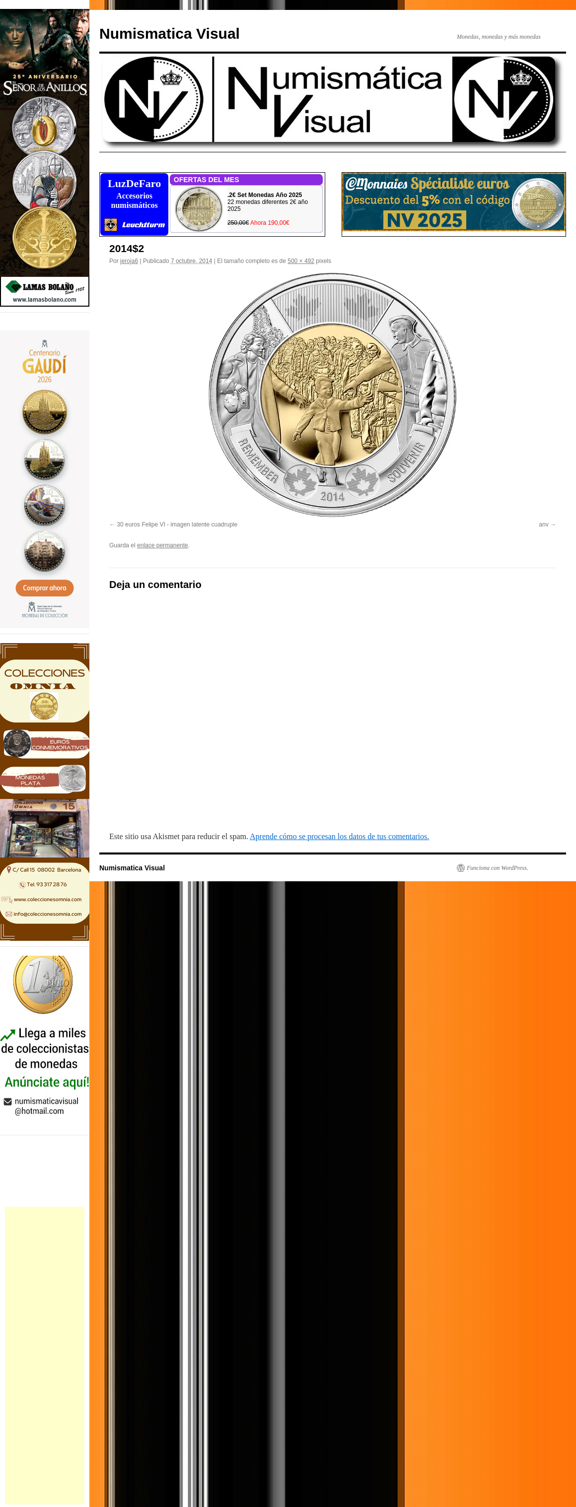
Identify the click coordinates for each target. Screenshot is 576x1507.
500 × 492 (301, 261)
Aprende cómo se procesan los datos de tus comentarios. (339, 836)
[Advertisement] (44, 1356)
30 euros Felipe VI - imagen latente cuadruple (177, 524)
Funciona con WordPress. (497, 867)
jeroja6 (129, 261)
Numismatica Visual (169, 33)
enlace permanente (162, 545)
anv (543, 524)
